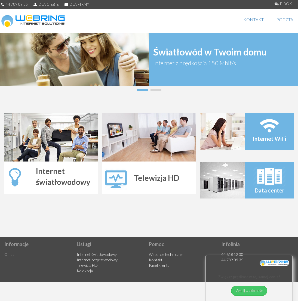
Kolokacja (85, 270)
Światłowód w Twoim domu (210, 51)
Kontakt (155, 259)
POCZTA (284, 19)
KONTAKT (253, 19)
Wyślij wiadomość (249, 291)
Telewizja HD (87, 265)
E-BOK (283, 3)
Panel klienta (159, 265)
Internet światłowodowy (97, 254)
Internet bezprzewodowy (97, 259)
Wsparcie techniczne (166, 254)
